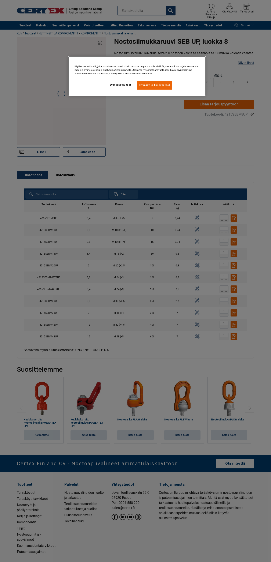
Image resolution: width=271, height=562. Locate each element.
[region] (137, 76)
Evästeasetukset (120, 84)
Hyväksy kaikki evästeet (154, 84)
